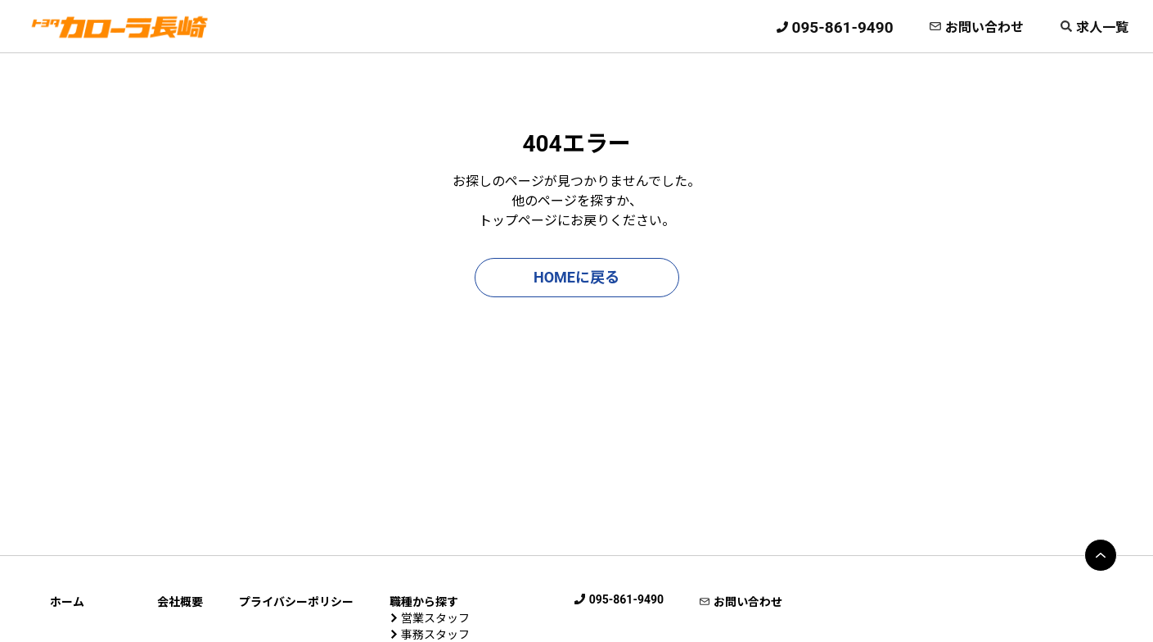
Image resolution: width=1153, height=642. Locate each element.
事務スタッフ (435, 634)
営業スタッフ (435, 618)
